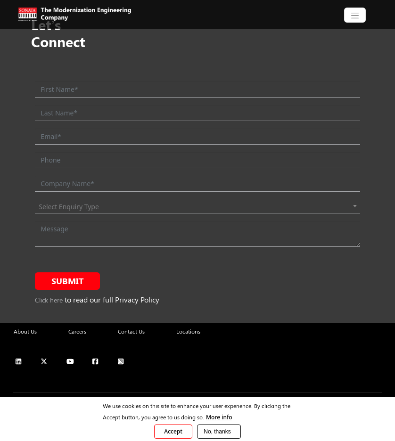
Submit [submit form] (67, 280)
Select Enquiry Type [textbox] (69, 206)
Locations (188, 331)
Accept (173, 431)
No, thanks (217, 431)
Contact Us (131, 331)
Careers (77, 331)
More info (219, 417)
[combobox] (197, 206)
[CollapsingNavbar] (355, 15)
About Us (25, 331)
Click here (49, 299)
